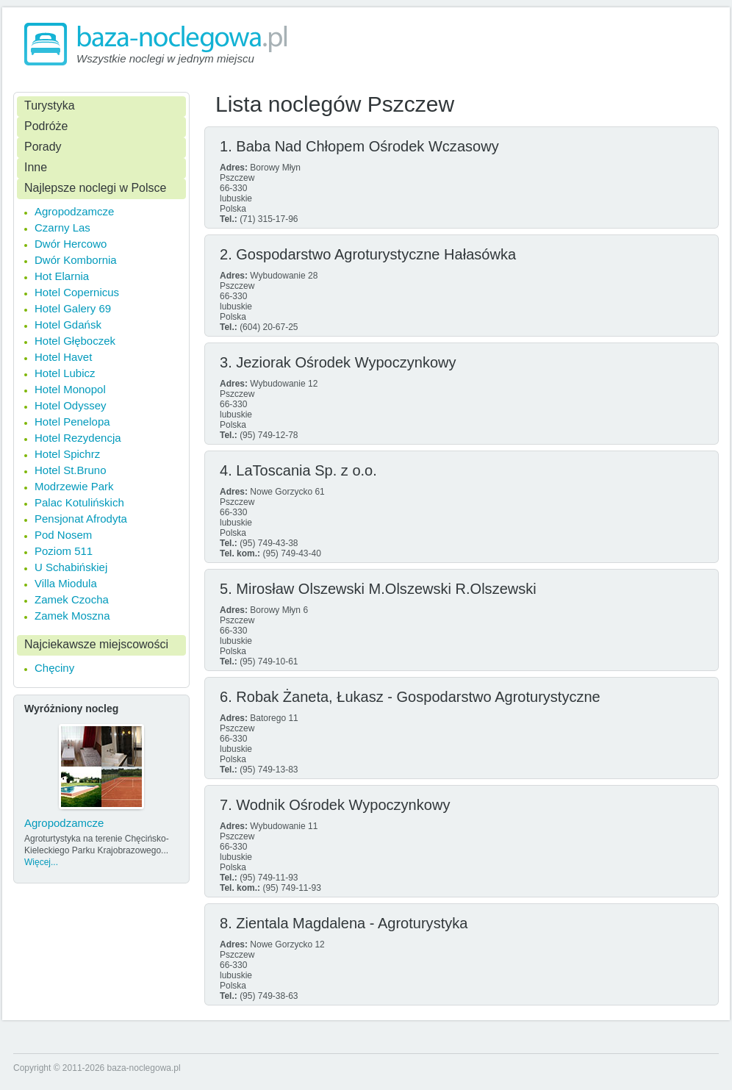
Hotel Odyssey (71, 405)
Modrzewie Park (74, 486)
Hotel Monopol (70, 389)
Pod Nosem (63, 534)
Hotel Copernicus (77, 292)
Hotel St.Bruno (71, 470)
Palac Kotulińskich (79, 502)
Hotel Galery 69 (73, 308)
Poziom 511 (64, 551)
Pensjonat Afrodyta (81, 518)
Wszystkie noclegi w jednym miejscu (165, 58)
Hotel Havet (63, 357)
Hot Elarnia (62, 276)
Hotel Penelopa (72, 421)
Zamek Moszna (72, 615)
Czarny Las (62, 227)
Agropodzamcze (74, 211)
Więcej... (41, 862)
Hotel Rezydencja (78, 437)
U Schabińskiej (71, 567)
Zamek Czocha (72, 599)
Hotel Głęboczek (75, 340)
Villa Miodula (66, 583)
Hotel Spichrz (67, 454)
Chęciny (54, 667)
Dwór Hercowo (71, 243)
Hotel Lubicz (65, 373)
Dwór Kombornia (76, 260)
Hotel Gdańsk (68, 324)
